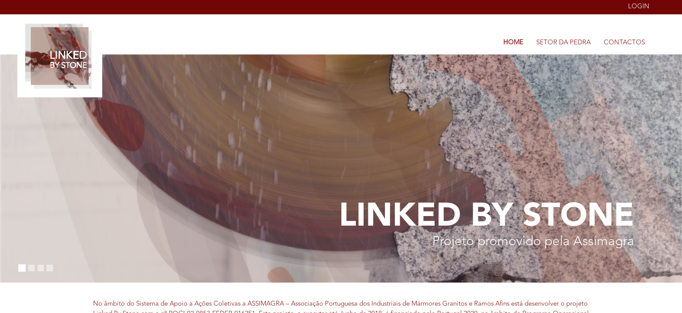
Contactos (624, 43)
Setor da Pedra (563, 43)
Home (513, 43)
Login (638, 6)
